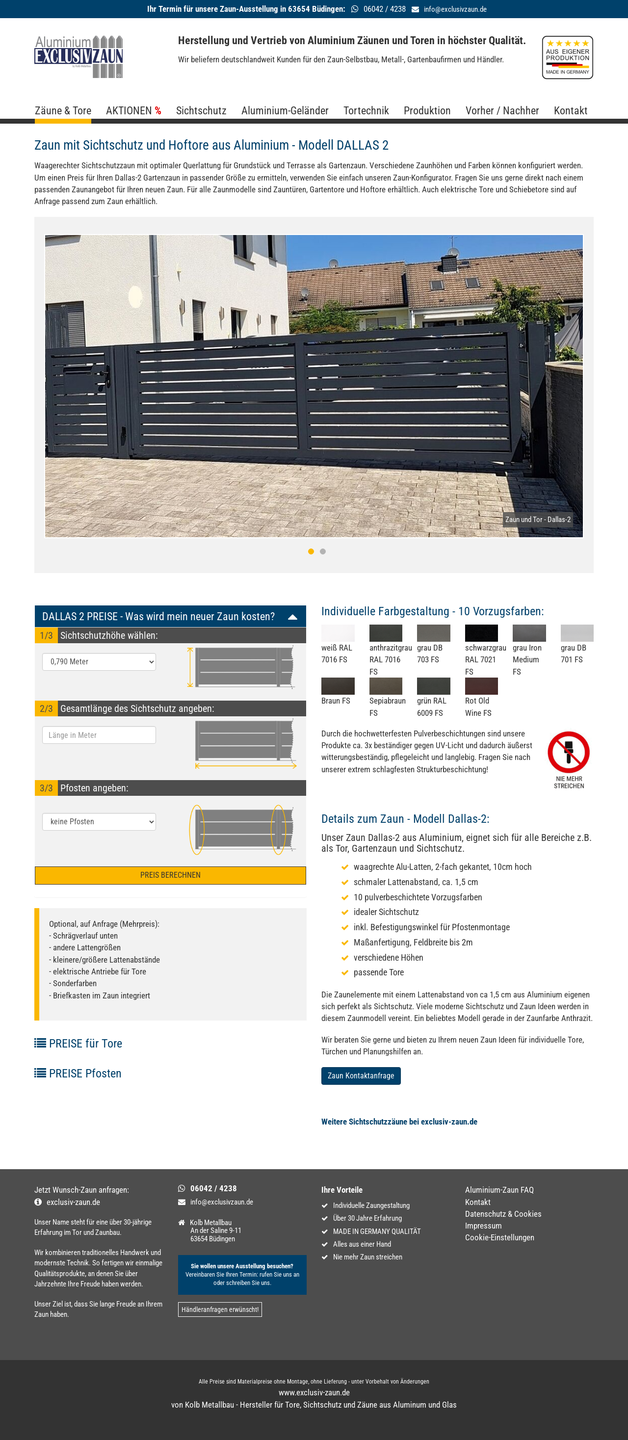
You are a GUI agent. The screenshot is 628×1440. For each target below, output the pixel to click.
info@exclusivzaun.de (455, 9)
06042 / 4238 (213, 1188)
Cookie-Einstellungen (499, 1237)
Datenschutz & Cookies (503, 1214)
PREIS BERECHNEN (170, 875)
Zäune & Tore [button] (63, 111)
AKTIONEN (129, 111)
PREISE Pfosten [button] (78, 1073)
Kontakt (571, 111)
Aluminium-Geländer (285, 111)
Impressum (483, 1226)
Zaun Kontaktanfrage (361, 1075)
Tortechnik (366, 111)
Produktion (427, 111)
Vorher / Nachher (502, 111)
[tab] (170, 616)
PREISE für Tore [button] (78, 1043)
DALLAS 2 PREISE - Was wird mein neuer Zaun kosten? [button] (158, 616)
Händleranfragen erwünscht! (220, 1309)
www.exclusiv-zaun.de (314, 1392)
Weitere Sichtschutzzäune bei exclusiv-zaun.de (399, 1121)
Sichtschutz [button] (201, 111)
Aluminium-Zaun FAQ (499, 1190)
